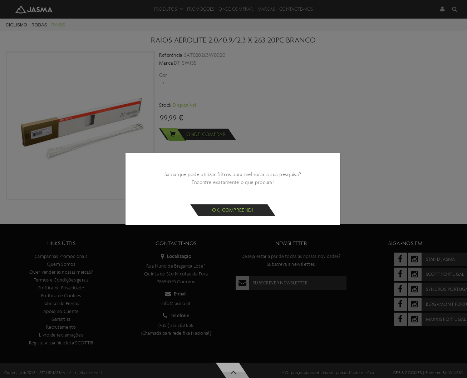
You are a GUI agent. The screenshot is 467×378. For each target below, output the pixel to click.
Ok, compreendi (232, 210)
